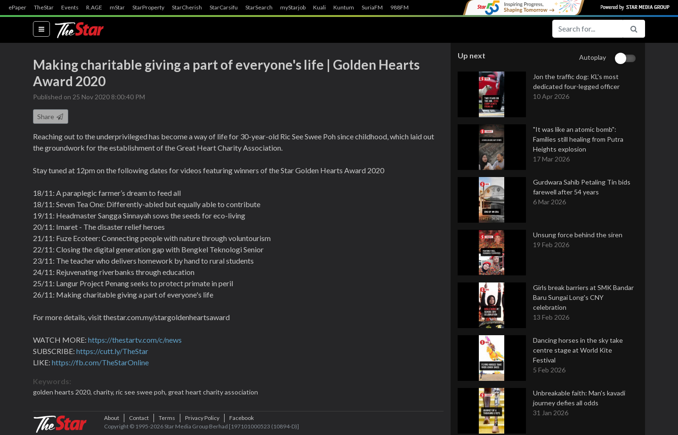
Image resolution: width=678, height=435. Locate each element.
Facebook (241, 418)
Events (70, 7)
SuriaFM (372, 7)
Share (50, 117)
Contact (139, 418)
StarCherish (187, 7)
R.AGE (94, 7)
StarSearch (259, 7)
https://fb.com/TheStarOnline (100, 362)
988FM (399, 7)
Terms (167, 418)
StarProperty (148, 7)
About (111, 418)
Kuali (319, 7)
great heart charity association (213, 392)
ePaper (17, 7)
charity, (104, 392)
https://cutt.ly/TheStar (112, 351)
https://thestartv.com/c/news (135, 340)
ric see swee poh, (142, 392)
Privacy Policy (202, 418)
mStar (117, 7)
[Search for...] (587, 29)
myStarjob (293, 7)
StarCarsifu (224, 7)
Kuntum (343, 7)
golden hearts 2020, (63, 392)
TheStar (44, 7)
